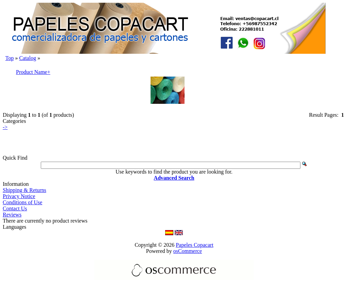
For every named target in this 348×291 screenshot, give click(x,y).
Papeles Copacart (194, 245)
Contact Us (15, 208)
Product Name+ (33, 72)
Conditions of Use (22, 202)
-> (5, 127)
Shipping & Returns (24, 190)
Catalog (27, 58)
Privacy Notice (19, 196)
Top (9, 58)
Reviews (12, 214)
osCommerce (187, 251)
